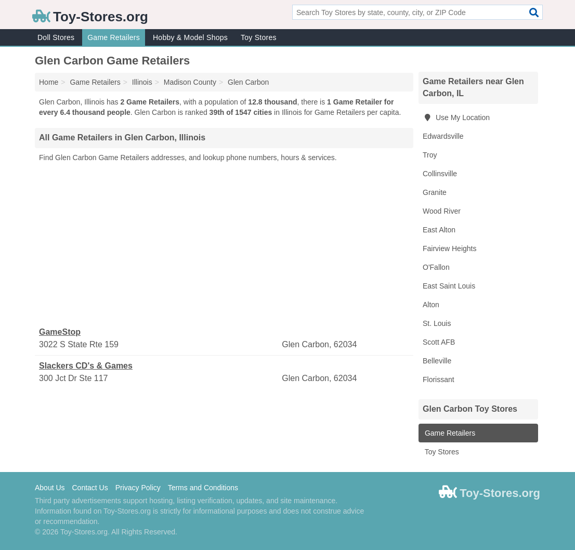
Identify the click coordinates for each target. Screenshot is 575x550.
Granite (435, 192)
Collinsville (440, 173)
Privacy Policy (138, 487)
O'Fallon (436, 267)
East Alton (439, 230)
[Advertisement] (224, 245)
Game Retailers (113, 37)
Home (48, 82)
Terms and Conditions (203, 487)
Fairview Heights (449, 248)
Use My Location (456, 117)
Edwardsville (443, 136)
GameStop (60, 332)
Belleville (437, 361)
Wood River (442, 211)
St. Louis (437, 323)
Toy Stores (259, 37)
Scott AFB (439, 342)
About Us (50, 487)
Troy (430, 155)
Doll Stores (55, 37)
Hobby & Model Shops (190, 37)
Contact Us (90, 487)
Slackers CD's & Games (86, 365)
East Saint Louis (449, 286)
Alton (431, 304)
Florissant (438, 379)
